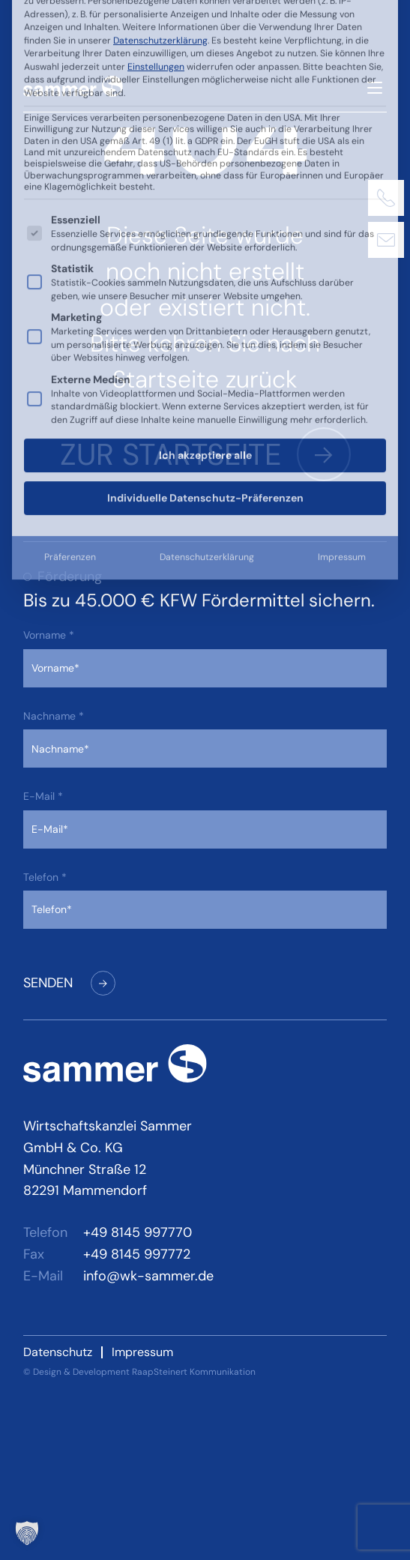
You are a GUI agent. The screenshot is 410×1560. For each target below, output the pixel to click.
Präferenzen (70, 285)
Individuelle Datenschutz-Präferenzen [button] (205, 225)
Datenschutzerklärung (207, 285)
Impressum (342, 285)
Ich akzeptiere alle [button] (205, 183)
